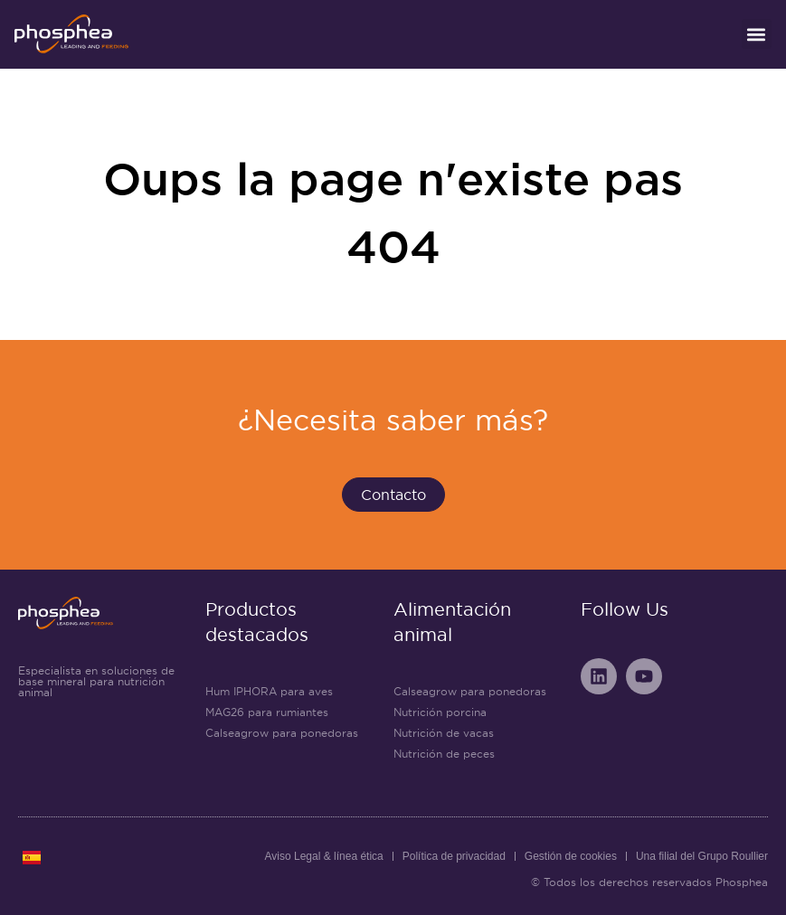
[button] (757, 34)
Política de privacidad (454, 856)
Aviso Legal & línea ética (324, 856)
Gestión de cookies (571, 856)
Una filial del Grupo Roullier (702, 856)
